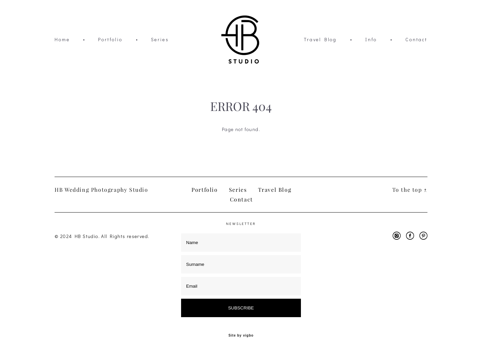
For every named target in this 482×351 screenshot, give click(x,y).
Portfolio (110, 39)
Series (160, 39)
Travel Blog (320, 39)
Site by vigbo (240, 335)
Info (371, 39)
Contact (416, 39)
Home (62, 39)
